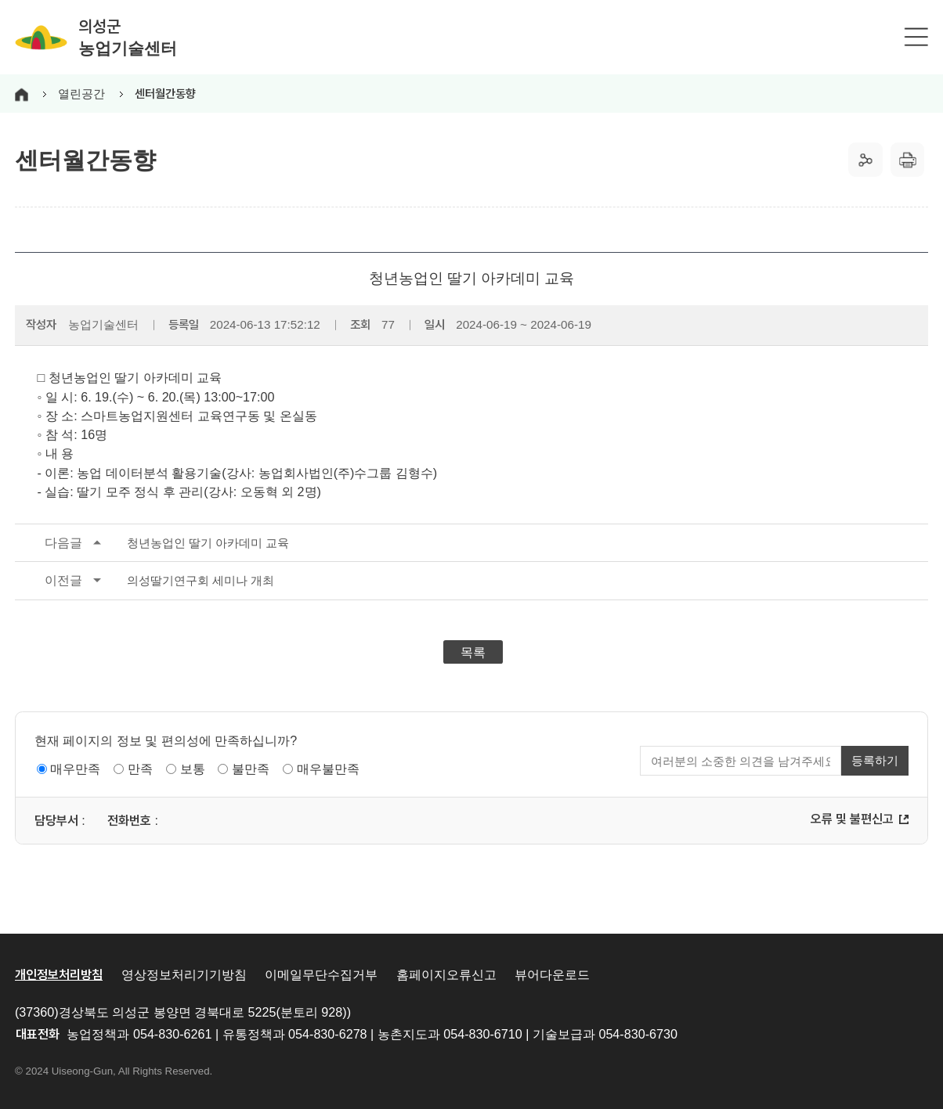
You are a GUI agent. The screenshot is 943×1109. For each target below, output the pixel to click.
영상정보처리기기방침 (184, 974)
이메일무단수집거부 (321, 974)
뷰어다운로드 (552, 974)
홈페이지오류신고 (446, 974)
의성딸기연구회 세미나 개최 (144, 581)
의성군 (127, 37)
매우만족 (75, 769)
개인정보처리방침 (59, 974)
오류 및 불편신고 (852, 819)
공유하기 (865, 159)
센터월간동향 (165, 94)
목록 (473, 652)
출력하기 (908, 159)
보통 (192, 769)
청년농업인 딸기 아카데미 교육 (152, 543)
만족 (140, 769)
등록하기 (874, 760)
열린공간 (81, 93)
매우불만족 (328, 769)
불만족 (250, 769)
